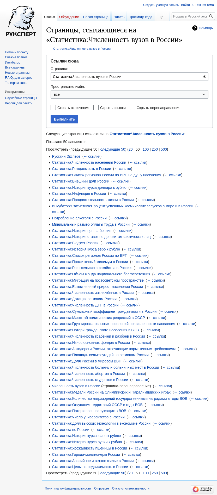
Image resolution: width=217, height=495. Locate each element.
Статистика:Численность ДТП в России (85, 305)
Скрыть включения (73, 108)
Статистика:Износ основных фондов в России (91, 342)
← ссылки (91, 156)
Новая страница (95, 17)
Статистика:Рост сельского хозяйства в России (91, 268)
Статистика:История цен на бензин (81, 231)
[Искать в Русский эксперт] (193, 16)
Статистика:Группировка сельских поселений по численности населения (113, 324)
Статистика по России (70, 430)
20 (131, 149)
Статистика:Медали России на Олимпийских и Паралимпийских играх (111, 392)
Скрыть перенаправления (158, 108)
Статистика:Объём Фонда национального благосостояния (101, 274)
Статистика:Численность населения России (89, 162)
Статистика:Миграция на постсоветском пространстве (98, 280)
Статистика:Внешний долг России (80, 181)
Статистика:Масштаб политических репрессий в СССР (98, 318)
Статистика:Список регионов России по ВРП (89, 255)
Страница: (59, 69)
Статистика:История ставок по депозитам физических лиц (101, 237)
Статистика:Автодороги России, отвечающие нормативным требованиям (114, 349)
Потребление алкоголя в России (79, 218)
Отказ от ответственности (130, 488)
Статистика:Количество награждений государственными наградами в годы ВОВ (119, 398)
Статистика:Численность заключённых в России (93, 293)
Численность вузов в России (76, 386)
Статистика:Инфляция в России (79, 193)
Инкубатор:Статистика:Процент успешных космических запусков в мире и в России (122, 206)
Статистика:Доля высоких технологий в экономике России (101, 423)
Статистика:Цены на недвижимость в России (90, 467)
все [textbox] (57, 94)
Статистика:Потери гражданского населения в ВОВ (95, 330)
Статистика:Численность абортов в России (88, 374)
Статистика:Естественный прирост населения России (97, 287)
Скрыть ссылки (113, 108)
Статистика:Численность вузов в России (82, 48)
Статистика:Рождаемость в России (81, 169)
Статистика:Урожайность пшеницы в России (89, 448)
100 (146, 149)
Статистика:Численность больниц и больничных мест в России (105, 367)
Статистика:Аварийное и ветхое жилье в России (93, 461)
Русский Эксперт (66, 156)
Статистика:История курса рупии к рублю (87, 442)
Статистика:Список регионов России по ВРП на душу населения (106, 175)
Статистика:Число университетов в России (88, 417)
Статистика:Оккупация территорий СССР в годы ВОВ (97, 405)
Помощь (206, 28)
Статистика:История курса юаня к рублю (86, 436)
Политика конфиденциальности (68, 488)
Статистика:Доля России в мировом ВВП (86, 361)
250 (155, 149)
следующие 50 (112, 149)
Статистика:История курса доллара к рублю (89, 187)
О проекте (101, 488)
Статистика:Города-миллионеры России (86, 454)
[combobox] (129, 76)
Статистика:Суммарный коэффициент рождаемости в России (104, 311)
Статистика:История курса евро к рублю (86, 249)
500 (164, 149)
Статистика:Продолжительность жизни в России (93, 200)
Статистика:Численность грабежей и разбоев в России (98, 336)
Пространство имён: (68, 86)
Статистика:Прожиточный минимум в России (90, 262)
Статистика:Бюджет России (75, 243)
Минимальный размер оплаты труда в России (91, 224)
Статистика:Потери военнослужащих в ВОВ (89, 411)
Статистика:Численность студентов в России (90, 380)
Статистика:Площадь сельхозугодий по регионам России (100, 355)
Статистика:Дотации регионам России (84, 299)
